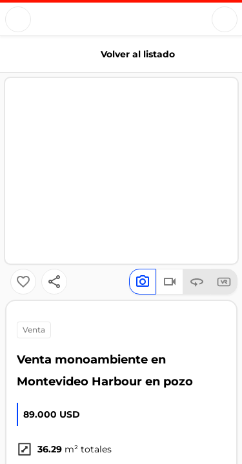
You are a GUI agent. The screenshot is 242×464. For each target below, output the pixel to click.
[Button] (18, 19)
